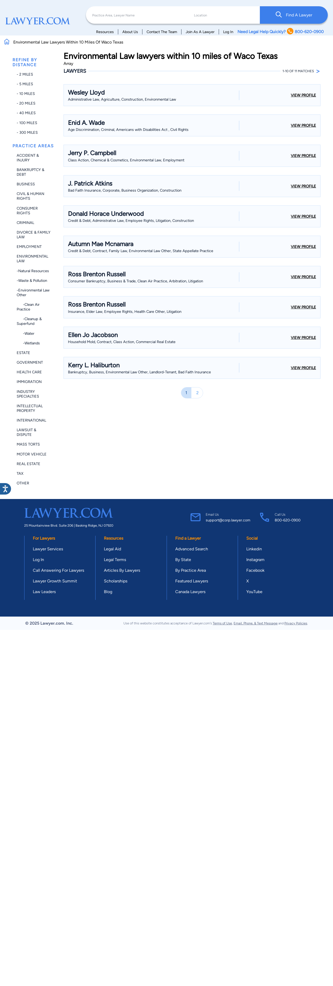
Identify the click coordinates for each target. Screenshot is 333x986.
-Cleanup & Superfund (29, 321)
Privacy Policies (295, 623)
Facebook (255, 570)
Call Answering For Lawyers (58, 570)
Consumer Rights (27, 210)
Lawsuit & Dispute (26, 432)
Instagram (255, 559)
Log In (228, 31)
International (31, 420)
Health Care (29, 372)
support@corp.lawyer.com (228, 520)
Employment (29, 246)
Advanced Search (191, 548)
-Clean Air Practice (28, 307)
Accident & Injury (28, 157)
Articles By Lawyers (122, 570)
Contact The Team (162, 31)
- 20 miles (26, 103)
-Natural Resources (33, 271)
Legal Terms (115, 559)
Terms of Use (222, 623)
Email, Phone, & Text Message (256, 623)
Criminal (25, 222)
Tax (20, 473)
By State (183, 559)
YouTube (254, 591)
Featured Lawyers (191, 581)
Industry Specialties (28, 394)
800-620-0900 (287, 520)
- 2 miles (25, 74)
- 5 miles (25, 84)
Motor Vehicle (32, 454)
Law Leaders (44, 591)
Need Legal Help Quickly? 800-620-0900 (280, 31)
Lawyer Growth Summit (55, 581)
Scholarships (115, 581)
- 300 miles (27, 132)
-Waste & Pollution (32, 280)
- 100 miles (27, 122)
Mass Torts (28, 444)
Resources (105, 31)
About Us (130, 31)
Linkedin (254, 548)
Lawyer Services (48, 548)
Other (23, 483)
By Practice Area (190, 570)
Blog (108, 591)
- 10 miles (26, 93)
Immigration (29, 381)
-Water (25, 333)
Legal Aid (112, 548)
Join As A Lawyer (200, 31)
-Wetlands (28, 343)
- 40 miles (26, 113)
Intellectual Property (30, 408)
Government (30, 362)
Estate (23, 352)
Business (26, 184)
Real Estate (28, 463)
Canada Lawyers (190, 591)
